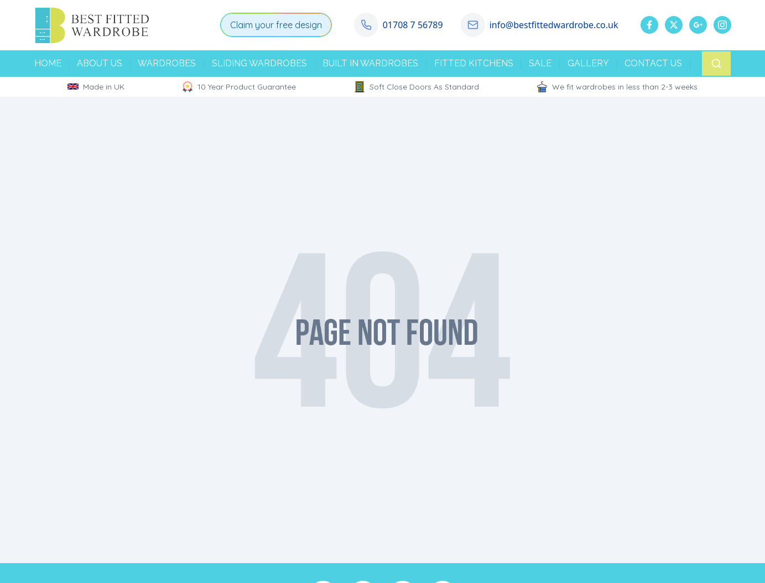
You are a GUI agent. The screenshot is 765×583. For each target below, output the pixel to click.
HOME (47, 63)
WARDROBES (167, 63)
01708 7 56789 (413, 25)
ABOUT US (99, 63)
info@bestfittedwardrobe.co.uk (554, 25)
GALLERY (588, 63)
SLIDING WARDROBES (259, 63)
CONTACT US (653, 63)
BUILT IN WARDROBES (370, 63)
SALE (540, 63)
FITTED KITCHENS (473, 63)
